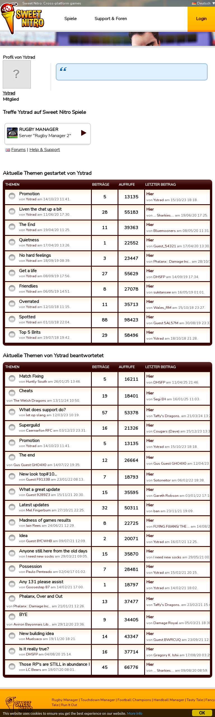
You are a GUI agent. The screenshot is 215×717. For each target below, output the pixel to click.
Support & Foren (111, 19)
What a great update (39, 490)
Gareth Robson (166, 495)
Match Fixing (31, 376)
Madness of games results (45, 520)
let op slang (36, 415)
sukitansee (162, 292)
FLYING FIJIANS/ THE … (171, 526)
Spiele (70, 19)
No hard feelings (35, 255)
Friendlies (28, 286)
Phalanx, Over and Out (40, 596)
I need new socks (40, 556)
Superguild (29, 425)
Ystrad (9, 93)
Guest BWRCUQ (167, 639)
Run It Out (69, 704)
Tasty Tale (195, 699)
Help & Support (44, 150)
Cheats (26, 391)
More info (134, 714)
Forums (18, 150)
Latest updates (34, 505)
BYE (23, 615)
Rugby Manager (65, 699)
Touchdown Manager (98, 699)
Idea (23, 536)
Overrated (29, 302)
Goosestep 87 (38, 587)
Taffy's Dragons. (166, 416)
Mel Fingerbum (38, 510)
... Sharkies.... (163, 215)
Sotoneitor (162, 480)
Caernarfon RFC (39, 430)
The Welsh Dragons (29, 400)
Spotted (27, 317)
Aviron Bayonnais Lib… (32, 624)
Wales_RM (162, 307)
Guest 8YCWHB (39, 541)
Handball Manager (169, 699)
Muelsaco (34, 638)
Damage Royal (165, 623)
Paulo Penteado (39, 571)
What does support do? (42, 410)
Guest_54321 (164, 246)
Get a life (28, 271)
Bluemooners (164, 230)
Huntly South (36, 381)
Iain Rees (33, 525)
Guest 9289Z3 (38, 494)
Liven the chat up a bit (40, 209)
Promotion (29, 194)
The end (27, 455)
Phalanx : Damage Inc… (172, 261)
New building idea (36, 634)
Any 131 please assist (41, 582)
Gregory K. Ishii (166, 655)
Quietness (29, 240)
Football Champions (134, 699)
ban (156, 511)
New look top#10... (38, 474)
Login (201, 19)
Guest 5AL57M (165, 323)
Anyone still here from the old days (53, 551)
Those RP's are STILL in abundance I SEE (54, 664)
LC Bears (33, 669)
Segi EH (159, 399)
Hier (150, 194)
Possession (30, 566)
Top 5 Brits (30, 332)
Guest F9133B (38, 479)
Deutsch (201, 3)
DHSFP (159, 276)
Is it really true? (34, 649)
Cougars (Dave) (166, 431)
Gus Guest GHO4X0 (29, 464)
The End (27, 225)
